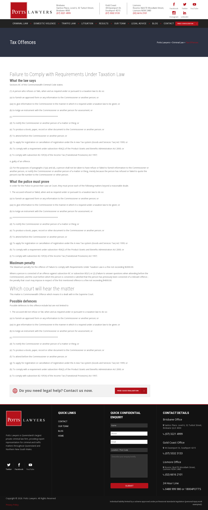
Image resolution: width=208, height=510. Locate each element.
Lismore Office (172, 462)
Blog (60, 431)
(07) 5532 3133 (112, 13)
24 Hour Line (171, 483)
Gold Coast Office (174, 442)
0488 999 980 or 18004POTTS (183, 489)
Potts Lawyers (163, 43)
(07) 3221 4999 (63, 13)
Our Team (63, 426)
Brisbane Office (172, 419)
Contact (62, 421)
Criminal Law (178, 43)
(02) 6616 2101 (140, 13)
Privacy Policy (12, 504)
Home (61, 436)
